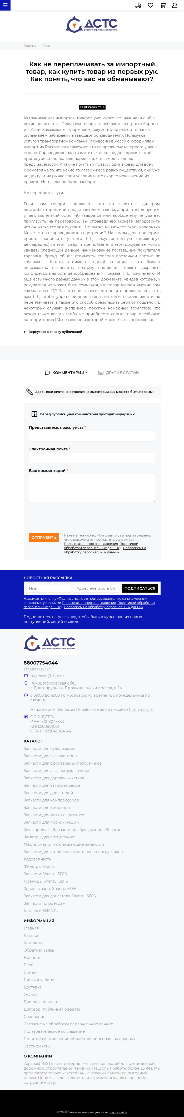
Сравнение (35, 1016)
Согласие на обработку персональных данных (68, 1024)
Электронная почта (49, 449)
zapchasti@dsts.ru (47, 675)
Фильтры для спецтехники (50, 837)
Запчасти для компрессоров (51, 800)
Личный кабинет (40, 979)
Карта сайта (118, 1112)
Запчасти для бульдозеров (50, 748)
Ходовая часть (37, 859)
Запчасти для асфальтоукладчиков (57, 770)
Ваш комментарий (48, 471)
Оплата (31, 994)
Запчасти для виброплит (48, 807)
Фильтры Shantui (40, 866)
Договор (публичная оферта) (52, 1009)
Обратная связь (39, 950)
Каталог (31, 935)
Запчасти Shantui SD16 (45, 874)
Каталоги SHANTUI (41, 910)
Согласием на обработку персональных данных (105, 550)
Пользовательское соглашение (54, 1031)
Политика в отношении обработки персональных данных (80, 1038)
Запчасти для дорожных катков (54, 778)
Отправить (44, 537)
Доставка (33, 987)
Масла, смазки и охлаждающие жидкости (64, 844)
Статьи (30, 972)
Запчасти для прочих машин (51, 822)
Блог (28, 965)
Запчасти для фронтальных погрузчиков (63, 763)
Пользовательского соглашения (91, 544)
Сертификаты (37, 1046)
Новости (32, 957)
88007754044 (41, 663)
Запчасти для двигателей (48, 792)
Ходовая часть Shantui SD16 (50, 888)
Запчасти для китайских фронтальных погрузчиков (73, 851)
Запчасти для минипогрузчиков (55, 815)
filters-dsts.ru (141, 709)
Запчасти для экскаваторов (50, 756)
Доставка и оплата (41, 1002)
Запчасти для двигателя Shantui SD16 (60, 896)
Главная (31, 928)
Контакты (33, 943)
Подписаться (140, 588)
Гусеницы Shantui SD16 (46, 881)
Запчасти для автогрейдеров (52, 785)
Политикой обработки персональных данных (101, 546)
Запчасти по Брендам (45, 903)
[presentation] (69, 518)
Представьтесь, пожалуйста (57, 427)
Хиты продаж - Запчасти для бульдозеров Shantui (72, 829)
